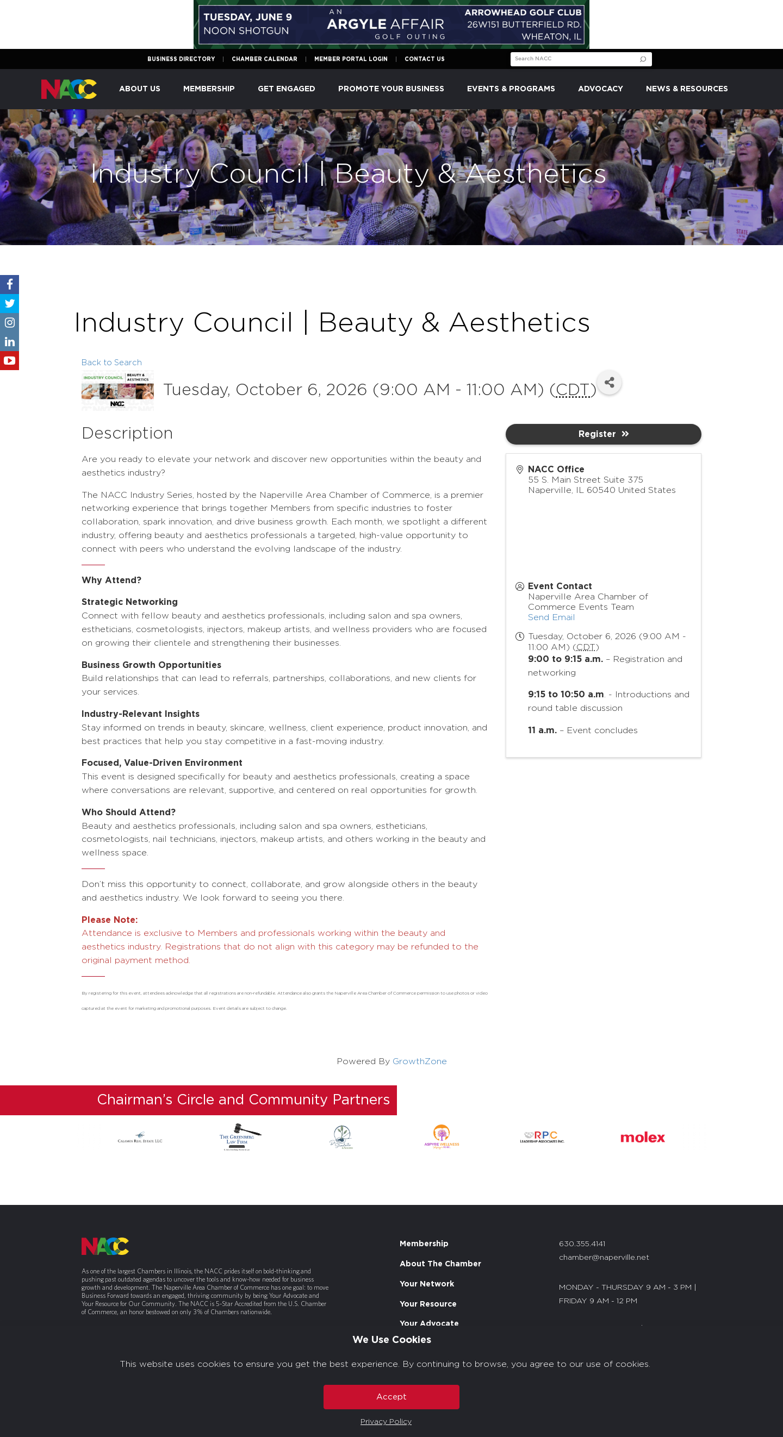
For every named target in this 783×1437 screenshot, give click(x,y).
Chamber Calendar (264, 59)
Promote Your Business (391, 89)
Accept (391, 1397)
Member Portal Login (351, 59)
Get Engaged (286, 89)
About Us (139, 89)
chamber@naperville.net (604, 1257)
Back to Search (112, 363)
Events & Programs (511, 89)
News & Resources (687, 89)
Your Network (427, 1284)
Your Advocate (429, 1324)
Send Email (551, 617)
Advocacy (600, 89)
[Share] (609, 382)
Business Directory (181, 59)
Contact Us (425, 59)
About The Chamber (440, 1264)
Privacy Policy (386, 1422)
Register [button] (604, 434)
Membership (209, 89)
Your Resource (428, 1304)
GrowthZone (420, 1061)
